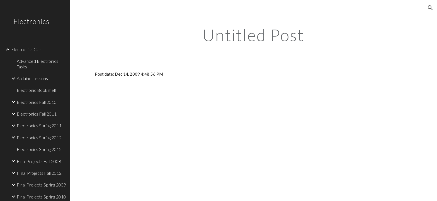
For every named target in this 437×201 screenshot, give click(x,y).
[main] (253, 34)
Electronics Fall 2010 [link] (37, 102)
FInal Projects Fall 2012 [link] (39, 173)
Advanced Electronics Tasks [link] (37, 63)
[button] (430, 8)
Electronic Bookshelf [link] (36, 90)
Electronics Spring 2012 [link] (39, 137)
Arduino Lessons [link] (32, 78)
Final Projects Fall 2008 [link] (39, 161)
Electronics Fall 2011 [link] (37, 113)
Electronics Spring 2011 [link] (39, 125)
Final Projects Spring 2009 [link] (41, 184)
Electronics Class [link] (27, 49)
